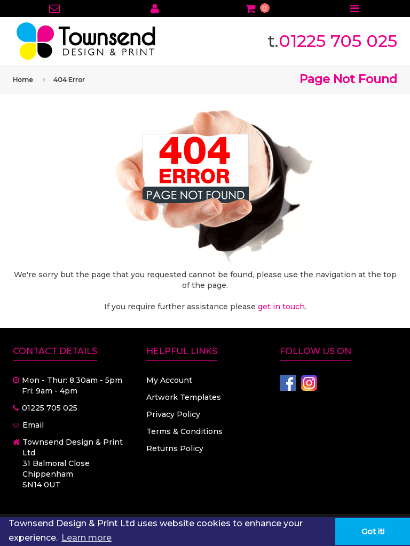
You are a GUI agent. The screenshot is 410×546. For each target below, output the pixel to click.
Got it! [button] (372, 531)
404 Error (69, 80)
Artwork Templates (183, 397)
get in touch (281, 306)
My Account (169, 380)
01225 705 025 (338, 40)
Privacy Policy (173, 414)
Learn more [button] (86, 538)
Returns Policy (174, 448)
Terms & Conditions (184, 431)
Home (23, 80)
